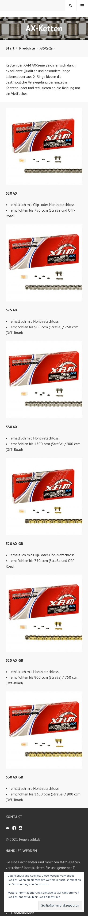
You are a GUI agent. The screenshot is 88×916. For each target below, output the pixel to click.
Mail (7, 828)
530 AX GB (14, 777)
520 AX (11, 193)
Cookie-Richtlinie (49, 897)
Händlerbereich (22, 913)
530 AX (11, 426)
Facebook (14, 828)
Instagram (21, 828)
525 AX (11, 310)
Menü (82, 5)
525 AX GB (14, 660)
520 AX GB (14, 543)
